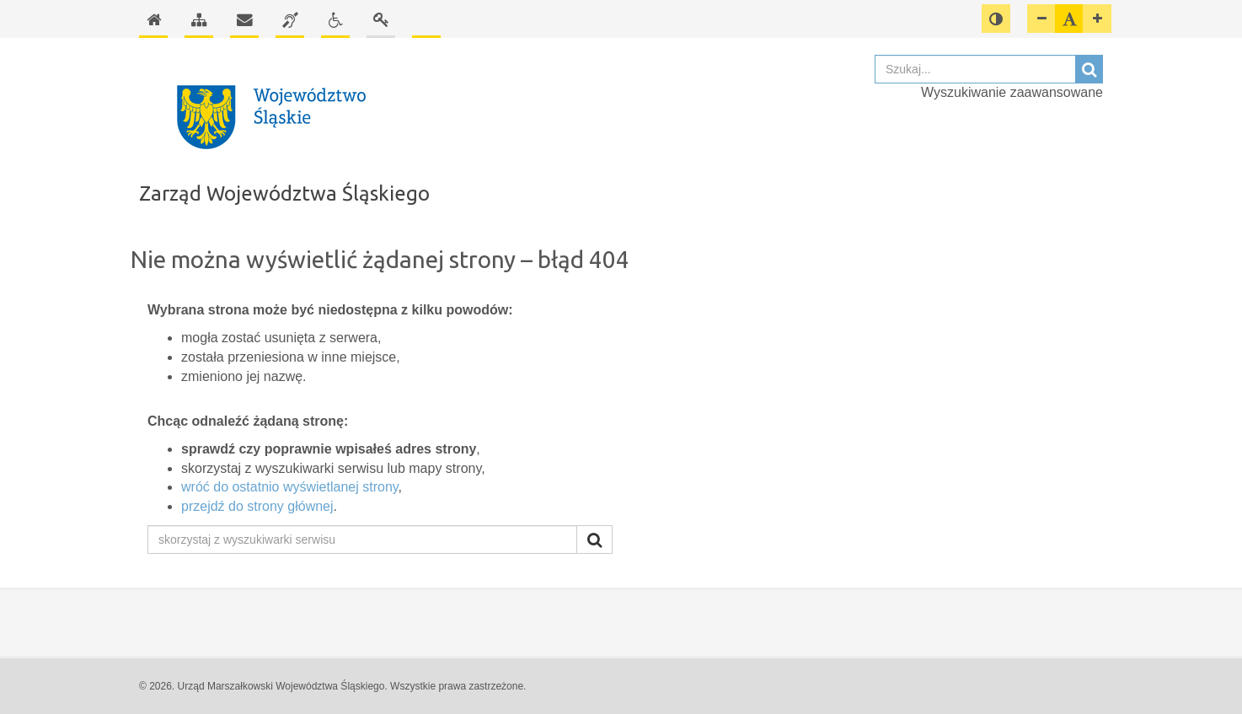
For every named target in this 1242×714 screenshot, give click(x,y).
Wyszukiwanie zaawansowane (1012, 92)
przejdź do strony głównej (257, 506)
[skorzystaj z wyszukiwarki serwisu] (362, 539)
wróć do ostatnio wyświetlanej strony (290, 487)
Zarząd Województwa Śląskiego (284, 193)
